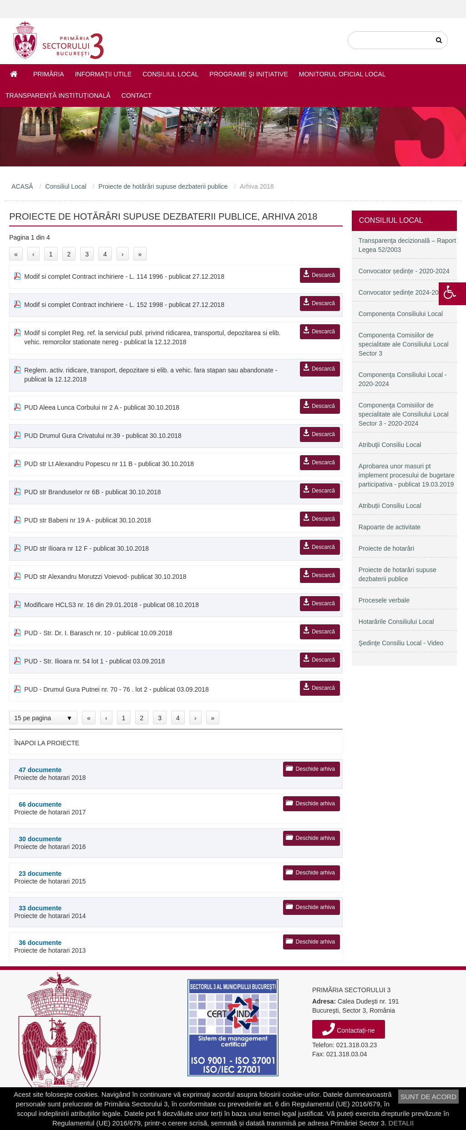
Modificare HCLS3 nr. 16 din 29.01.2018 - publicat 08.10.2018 (111, 604)
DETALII (401, 1123)
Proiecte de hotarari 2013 (73, 946)
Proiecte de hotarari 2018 (73, 773)
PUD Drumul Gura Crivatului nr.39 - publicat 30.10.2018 (103, 435)
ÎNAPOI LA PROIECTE (46, 743)
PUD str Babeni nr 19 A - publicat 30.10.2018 (87, 520)
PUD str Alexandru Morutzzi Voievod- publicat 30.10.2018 (105, 576)
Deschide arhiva (315, 769)
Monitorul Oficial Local (342, 74)
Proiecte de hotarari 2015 (73, 877)
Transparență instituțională (58, 95)
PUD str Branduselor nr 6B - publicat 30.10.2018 (92, 492)
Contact (137, 95)
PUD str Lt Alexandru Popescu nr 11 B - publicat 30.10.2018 (109, 463)
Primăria (48, 74)
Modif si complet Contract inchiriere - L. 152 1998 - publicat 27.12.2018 (124, 304)
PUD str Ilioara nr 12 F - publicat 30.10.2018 (86, 548)
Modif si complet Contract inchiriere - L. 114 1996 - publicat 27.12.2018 (124, 276)
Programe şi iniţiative (248, 74)
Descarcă (323, 275)
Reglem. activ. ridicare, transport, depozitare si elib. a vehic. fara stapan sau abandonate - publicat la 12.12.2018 (150, 375)
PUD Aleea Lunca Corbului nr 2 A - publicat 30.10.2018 (101, 407)
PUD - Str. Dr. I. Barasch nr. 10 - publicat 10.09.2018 (98, 633)
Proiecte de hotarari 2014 (73, 911)
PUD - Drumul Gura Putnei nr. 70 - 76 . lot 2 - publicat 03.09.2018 (116, 689)
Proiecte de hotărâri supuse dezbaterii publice (163, 186)
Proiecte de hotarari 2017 (73, 808)
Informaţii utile (103, 74)
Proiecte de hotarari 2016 (73, 842)
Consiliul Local (170, 74)
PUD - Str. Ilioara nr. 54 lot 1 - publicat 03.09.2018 (94, 661)
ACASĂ (22, 186)
